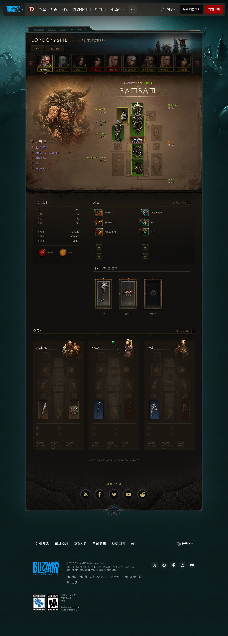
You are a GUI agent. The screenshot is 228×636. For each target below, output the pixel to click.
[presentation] (14, 9)
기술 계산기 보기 (180, 203)
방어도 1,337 (40, 168)
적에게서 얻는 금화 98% (45, 153)
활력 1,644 (39, 158)
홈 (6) (37, 163)
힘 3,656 (39, 147)
